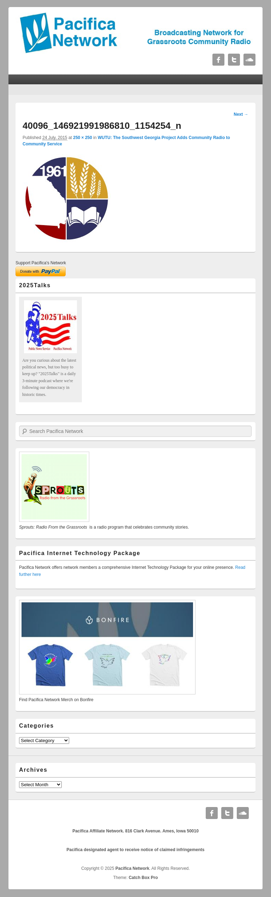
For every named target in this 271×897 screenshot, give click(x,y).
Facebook (218, 60)
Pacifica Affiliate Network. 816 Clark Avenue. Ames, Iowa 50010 (135, 831)
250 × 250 (82, 137)
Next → (241, 114)
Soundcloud (249, 60)
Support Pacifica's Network (41, 262)
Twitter (234, 60)
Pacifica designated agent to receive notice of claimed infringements (136, 849)
